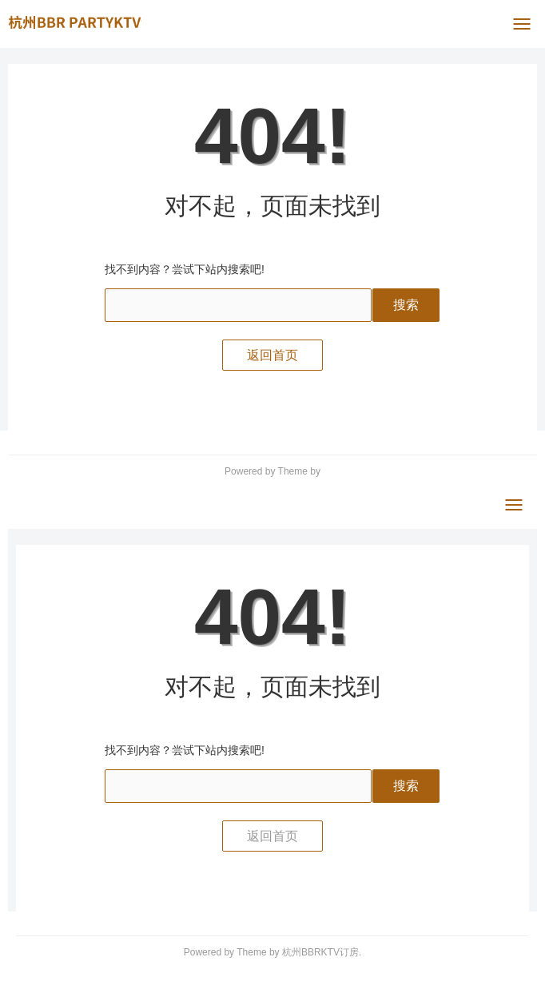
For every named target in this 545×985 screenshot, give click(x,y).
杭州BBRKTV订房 (320, 952)
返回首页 (272, 355)
